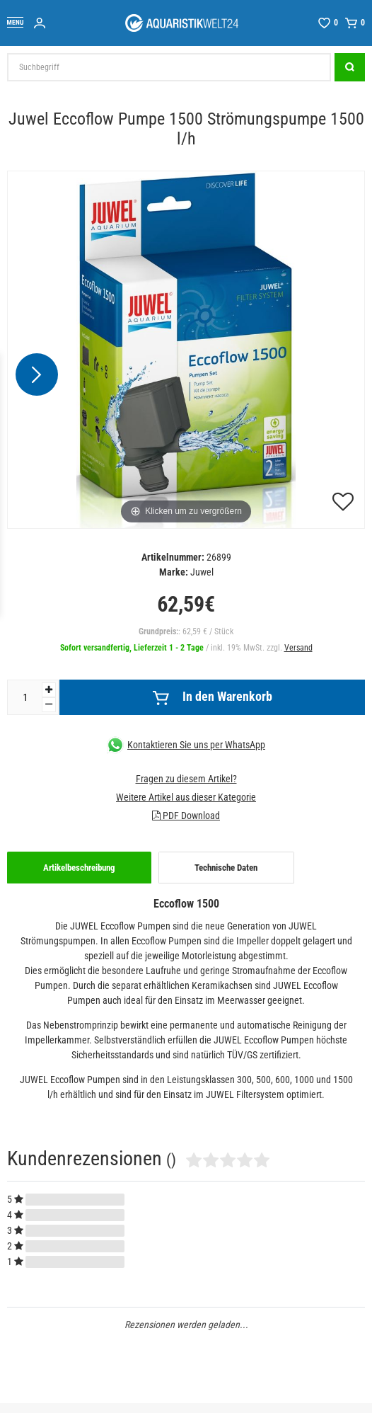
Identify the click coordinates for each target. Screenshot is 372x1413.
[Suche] (350, 67)
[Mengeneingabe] (25, 697)
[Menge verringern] (49, 704)
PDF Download (186, 815)
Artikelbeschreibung (79, 867)
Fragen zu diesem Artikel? (186, 778)
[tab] (79, 868)
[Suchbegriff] (169, 67)
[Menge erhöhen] (49, 689)
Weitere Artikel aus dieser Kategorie (186, 797)
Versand (298, 648)
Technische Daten (225, 867)
